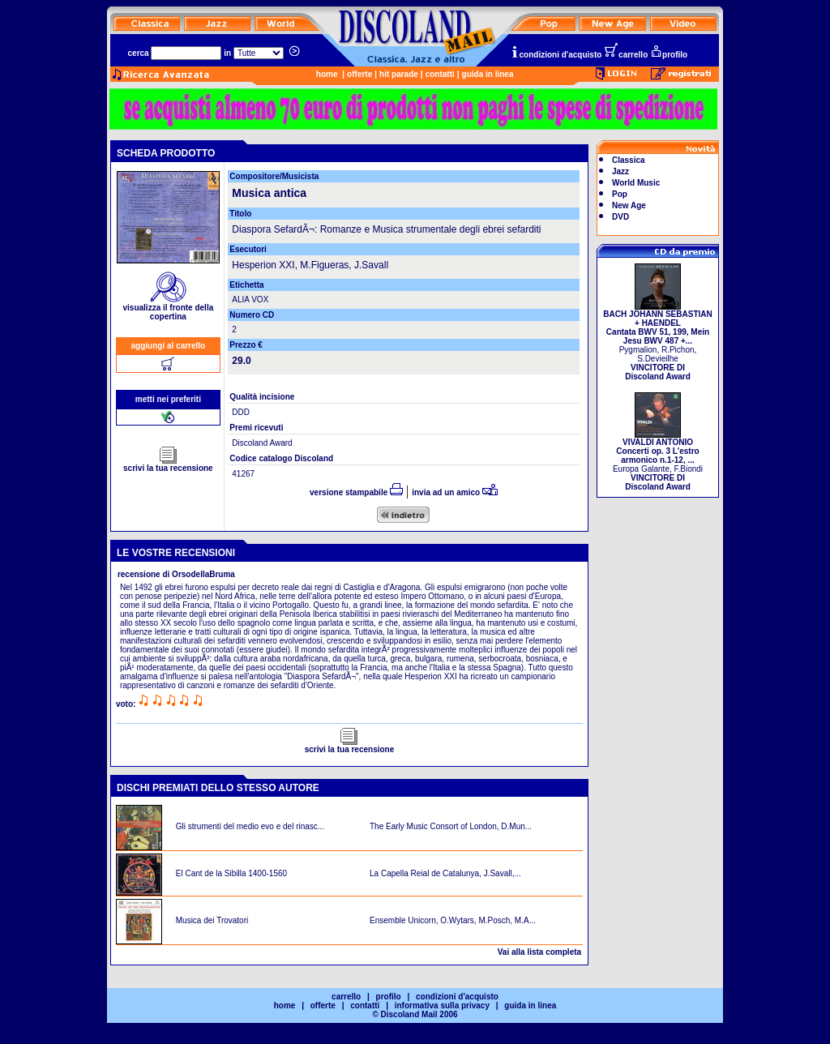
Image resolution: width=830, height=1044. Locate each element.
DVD (620, 216)
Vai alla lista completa (539, 952)
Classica (628, 160)
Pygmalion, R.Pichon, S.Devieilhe (657, 341)
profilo (668, 54)
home (327, 74)
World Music (636, 182)
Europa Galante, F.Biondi (658, 460)
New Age (629, 205)
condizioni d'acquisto (556, 54)
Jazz (620, 171)
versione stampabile (356, 492)
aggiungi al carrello (168, 345)
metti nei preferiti (168, 399)
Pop (619, 194)
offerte (359, 74)
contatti (440, 74)
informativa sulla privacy (442, 1005)
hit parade (398, 74)
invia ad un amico (455, 492)
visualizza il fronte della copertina (168, 308)
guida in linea (488, 74)
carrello (626, 54)
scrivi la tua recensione (168, 464)
